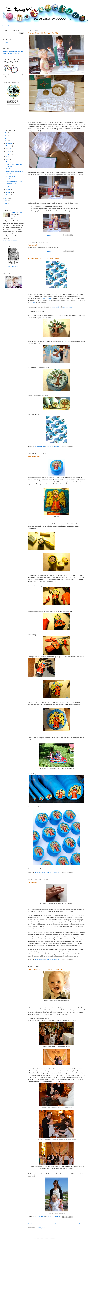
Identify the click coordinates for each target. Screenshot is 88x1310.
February (8, 192)
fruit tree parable (67, 307)
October (8, 148)
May (7, 162)
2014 (6, 133)
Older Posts (82, 1224)
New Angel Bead (34, 456)
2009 (6, 201)
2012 (6, 138)
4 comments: (56, 1216)
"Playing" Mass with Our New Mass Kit (43, 33)
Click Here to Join (13, 266)
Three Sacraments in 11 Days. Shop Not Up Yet (45, 969)
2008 (6, 203)
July (7, 156)
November (9, 146)
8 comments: (56, 959)
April (7, 187)
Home (3, 25)
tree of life (32, 302)
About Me (11, 25)
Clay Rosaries (6, 42)
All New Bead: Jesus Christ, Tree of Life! (43, 258)
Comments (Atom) (40, 1227)
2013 (6, 135)
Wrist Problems (33, 882)
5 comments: (56, 446)
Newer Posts (31, 1224)
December (9, 143)
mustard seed (55, 307)
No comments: (57, 251)
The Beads (19, 25)
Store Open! (32, 245)
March (8, 189)
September (9, 151)
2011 (6, 141)
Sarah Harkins (17, 212)
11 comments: (57, 235)
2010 (6, 198)
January (8, 195)
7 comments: (56, 872)
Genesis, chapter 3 (47, 298)
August (8, 154)
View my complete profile (11, 241)
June (7, 159)
